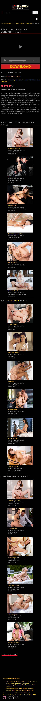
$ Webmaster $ (26, 695)
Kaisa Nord (10, 266)
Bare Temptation (12, 262)
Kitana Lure (10, 209)
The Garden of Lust (13, 585)
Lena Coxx (10, 532)
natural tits (4, 81)
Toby (16, 356)
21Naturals (13, 301)
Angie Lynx (10, 294)
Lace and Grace (12, 528)
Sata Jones (10, 152)
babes (20, 80)
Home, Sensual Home (14, 557)
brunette (24, 80)
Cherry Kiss (10, 617)
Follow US (18, 695)
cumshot (37, 80)
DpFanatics (12, 210)
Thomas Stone (16, 152)
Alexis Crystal (11, 327)
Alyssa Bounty (11, 441)
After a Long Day (12, 438)
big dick (15, 80)
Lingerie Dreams (12, 324)
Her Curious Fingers (13, 642)
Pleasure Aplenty (12, 409)
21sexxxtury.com (7, 693)
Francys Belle (11, 180)
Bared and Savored (13, 352)
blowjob (10, 80)
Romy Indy (10, 384)
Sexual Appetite (12, 205)
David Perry (23, 209)
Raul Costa (17, 441)
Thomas (17, 76)
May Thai (10, 646)
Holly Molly (10, 560)
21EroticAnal (13, 153)
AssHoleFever (13, 182)
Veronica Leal (11, 470)
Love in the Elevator (13, 291)
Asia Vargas (10, 237)
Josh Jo (15, 532)
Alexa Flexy (10, 589)
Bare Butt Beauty (12, 614)
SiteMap (12, 695)
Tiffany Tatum (11, 413)
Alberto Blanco (16, 560)
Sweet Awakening (13, 466)
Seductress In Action (14, 148)
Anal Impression (12, 177)
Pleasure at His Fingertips (15, 234)
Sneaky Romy (12, 381)
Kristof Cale (23, 266)
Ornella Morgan (10, 76)
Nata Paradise (11, 356)
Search (35, 12)
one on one (31, 80)
